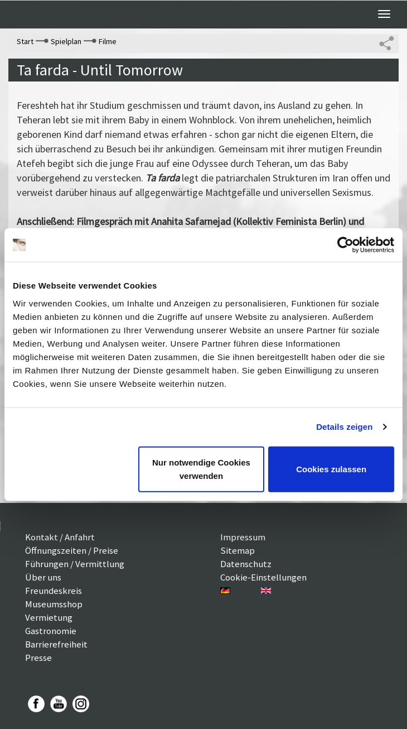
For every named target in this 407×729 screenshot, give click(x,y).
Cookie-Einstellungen (263, 577)
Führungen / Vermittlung (74, 564)
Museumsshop (54, 604)
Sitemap (237, 550)
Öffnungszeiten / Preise (71, 550)
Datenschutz (246, 564)
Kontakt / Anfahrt (60, 537)
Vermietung (48, 617)
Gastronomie (50, 631)
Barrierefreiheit (56, 644)
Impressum (242, 537)
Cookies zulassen (331, 468)
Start (25, 41)
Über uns (43, 577)
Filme (108, 41)
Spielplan (66, 41)
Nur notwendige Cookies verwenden (201, 468)
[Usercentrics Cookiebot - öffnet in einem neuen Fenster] (345, 245)
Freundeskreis (53, 590)
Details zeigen (344, 426)
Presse (38, 657)
